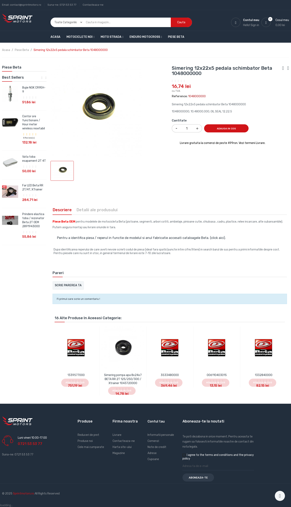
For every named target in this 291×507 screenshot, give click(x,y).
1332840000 (263, 375)
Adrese (152, 453)
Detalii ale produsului (97, 209)
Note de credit (157, 447)
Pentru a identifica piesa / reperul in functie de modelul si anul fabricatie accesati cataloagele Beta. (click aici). (141, 238)
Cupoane (153, 459)
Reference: (180, 96)
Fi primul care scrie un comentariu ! (78, 298)
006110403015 (217, 375)
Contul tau (156, 421)
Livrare (117, 435)
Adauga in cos (226, 128)
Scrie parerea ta (68, 285)
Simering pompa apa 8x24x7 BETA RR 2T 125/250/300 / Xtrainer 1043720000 (123, 379)
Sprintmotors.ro (24, 493)
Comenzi (153, 441)
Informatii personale (161, 435)
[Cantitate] (187, 128)
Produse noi (85, 441)
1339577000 (76, 375)
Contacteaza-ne (93, 4)
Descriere (62, 209)
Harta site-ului (122, 447)
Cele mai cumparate (91, 447)
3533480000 (170, 375)
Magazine (119, 453)
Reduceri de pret (88, 435)
